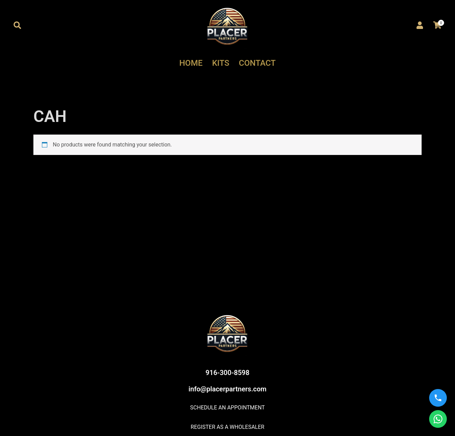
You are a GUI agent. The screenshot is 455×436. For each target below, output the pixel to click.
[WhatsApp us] (438, 419)
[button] (18, 25)
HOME (191, 63)
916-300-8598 (228, 373)
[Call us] (438, 398)
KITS (221, 63)
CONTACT (257, 63)
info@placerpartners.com (228, 389)
